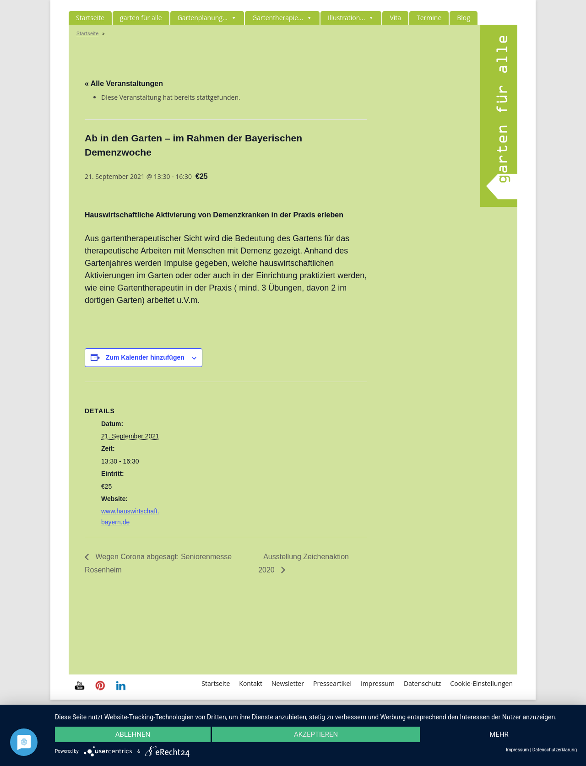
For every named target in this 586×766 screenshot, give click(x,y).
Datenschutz (422, 683)
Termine (429, 17)
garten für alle (141, 17)
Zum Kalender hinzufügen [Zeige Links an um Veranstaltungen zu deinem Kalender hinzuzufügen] (145, 357)
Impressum (378, 683)
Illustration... (351, 17)
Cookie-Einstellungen (481, 683)
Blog (463, 17)
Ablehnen (132, 734)
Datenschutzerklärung (554, 750)
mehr (499, 734)
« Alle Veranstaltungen (124, 83)
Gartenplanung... (207, 17)
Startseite (90, 17)
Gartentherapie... (282, 17)
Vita (395, 17)
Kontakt (250, 683)
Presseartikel (332, 683)
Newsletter (287, 683)
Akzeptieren (316, 734)
